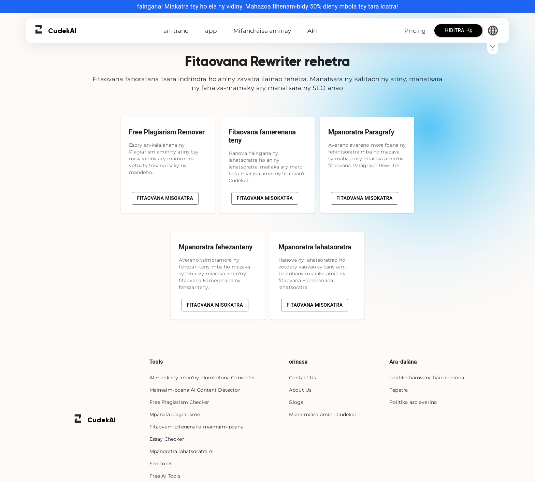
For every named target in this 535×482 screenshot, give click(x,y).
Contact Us (302, 378)
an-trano (176, 30)
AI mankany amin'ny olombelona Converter (202, 378)
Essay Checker (166, 439)
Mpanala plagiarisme (174, 414)
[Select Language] (492, 30)
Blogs (296, 402)
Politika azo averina (413, 402)
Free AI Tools (164, 476)
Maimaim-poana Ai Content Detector (194, 390)
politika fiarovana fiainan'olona (426, 378)
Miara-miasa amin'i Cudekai (322, 414)
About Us (300, 390)
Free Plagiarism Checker (179, 402)
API (312, 30)
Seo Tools (160, 464)
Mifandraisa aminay (262, 30)
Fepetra (398, 390)
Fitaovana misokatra (165, 198)
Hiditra (458, 30)
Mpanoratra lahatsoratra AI (181, 451)
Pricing (415, 30)
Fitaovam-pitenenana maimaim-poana (196, 427)
